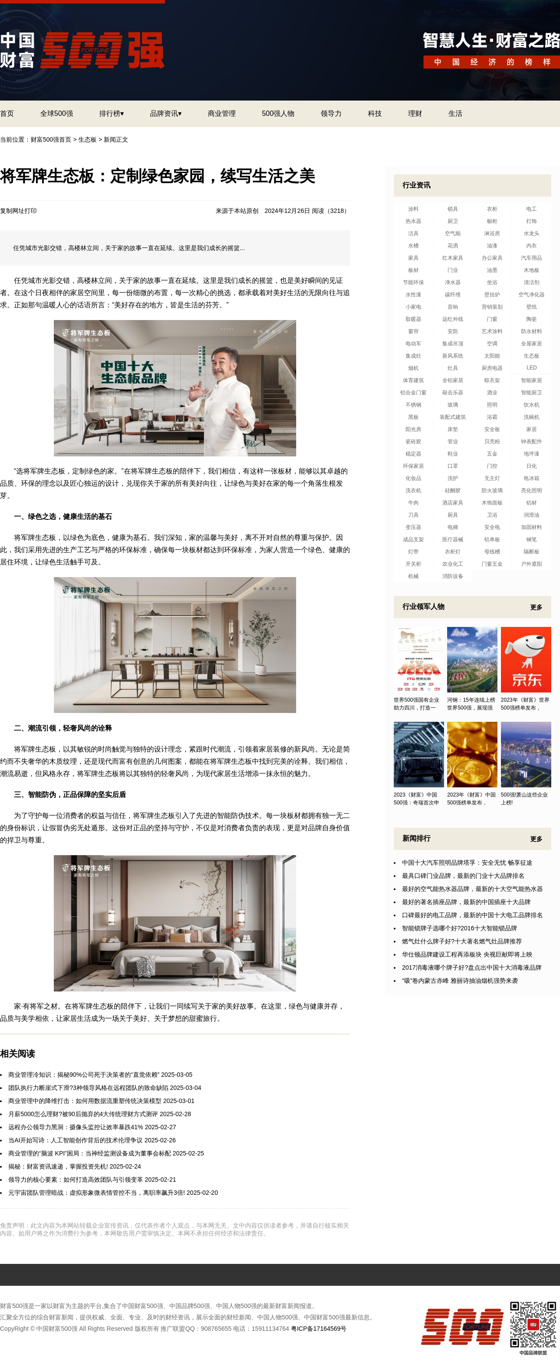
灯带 (413, 552)
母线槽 (492, 552)
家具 (413, 258)
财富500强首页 (51, 139)
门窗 (492, 319)
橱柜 (492, 221)
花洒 (453, 246)
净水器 (453, 282)
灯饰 (531, 221)
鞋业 (453, 454)
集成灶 (413, 356)
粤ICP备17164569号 (319, 1328)
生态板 (87, 139)
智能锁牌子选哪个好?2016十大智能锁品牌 (459, 928)
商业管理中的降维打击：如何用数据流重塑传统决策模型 (84, 1100)
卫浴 (492, 515)
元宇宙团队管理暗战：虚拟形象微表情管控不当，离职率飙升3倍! (96, 1192)
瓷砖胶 (413, 441)
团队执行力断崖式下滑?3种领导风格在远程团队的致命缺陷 (88, 1087)
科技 (375, 113)
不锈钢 (413, 405)
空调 (492, 344)
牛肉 (413, 503)
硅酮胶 (453, 490)
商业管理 (222, 113)
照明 (492, 405)
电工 (531, 209)
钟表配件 (531, 441)
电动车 (413, 344)
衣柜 (492, 209)
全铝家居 (452, 380)
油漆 (492, 246)
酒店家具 (452, 503)
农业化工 (452, 564)
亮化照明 (531, 490)
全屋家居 (531, 344)
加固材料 (531, 527)
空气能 (453, 233)
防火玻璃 (492, 490)
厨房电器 (492, 368)
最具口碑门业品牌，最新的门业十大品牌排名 (463, 875)
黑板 (413, 417)
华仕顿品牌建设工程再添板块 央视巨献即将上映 (467, 954)
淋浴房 (492, 233)
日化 (531, 466)
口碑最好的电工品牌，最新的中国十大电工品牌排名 (472, 915)
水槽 (413, 246)
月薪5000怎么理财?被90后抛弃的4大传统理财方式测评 (83, 1113)
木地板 (531, 270)
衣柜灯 (453, 552)
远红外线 (452, 319)
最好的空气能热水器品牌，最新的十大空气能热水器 (472, 888)
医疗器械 (452, 539)
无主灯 (492, 478)
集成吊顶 (452, 344)
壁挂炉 (492, 295)
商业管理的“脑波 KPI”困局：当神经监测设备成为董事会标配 (89, 1153)
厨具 (453, 515)
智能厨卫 (531, 393)
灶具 (453, 368)
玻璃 (453, 405)
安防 (453, 331)
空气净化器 (531, 295)
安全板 (492, 429)
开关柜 (413, 564)
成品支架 (413, 539)
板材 (413, 270)
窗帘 (413, 331)
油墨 (492, 270)
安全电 (492, 527)
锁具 (453, 209)
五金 (492, 454)
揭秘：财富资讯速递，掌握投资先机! (58, 1166)
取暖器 (413, 319)
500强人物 (278, 113)
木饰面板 (492, 503)
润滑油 (531, 515)
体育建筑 (413, 380)
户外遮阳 (531, 564)
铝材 (531, 503)
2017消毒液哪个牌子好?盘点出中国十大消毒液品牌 (472, 967)
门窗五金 (492, 564)
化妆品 (413, 478)
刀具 (413, 515)
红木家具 (452, 258)
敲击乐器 (452, 393)
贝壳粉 (492, 441)
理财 (415, 113)
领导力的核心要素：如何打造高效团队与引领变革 (75, 1179)
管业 (453, 441)
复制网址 (12, 210)
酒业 (492, 393)
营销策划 (492, 307)
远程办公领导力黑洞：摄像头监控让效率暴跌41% (75, 1127)
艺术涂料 (492, 331)
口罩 (453, 466)
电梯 (453, 527)
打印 (30, 210)
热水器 (413, 221)
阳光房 (413, 429)
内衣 (531, 246)
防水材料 (531, 331)
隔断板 (531, 552)
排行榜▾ (111, 113)
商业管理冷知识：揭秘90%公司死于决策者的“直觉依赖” (83, 1074)
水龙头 (531, 233)
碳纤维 (453, 295)
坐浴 (492, 282)
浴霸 (492, 417)
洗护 (453, 478)
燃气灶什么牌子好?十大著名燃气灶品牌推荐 (462, 941)
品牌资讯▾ (166, 113)
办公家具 (492, 258)
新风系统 (452, 356)
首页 (7, 113)
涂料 (413, 209)
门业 (453, 270)
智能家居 (531, 380)
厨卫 (453, 221)
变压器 (413, 527)
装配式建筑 (453, 417)
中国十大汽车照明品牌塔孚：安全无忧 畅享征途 (467, 862)
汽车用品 (531, 258)
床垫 (453, 429)
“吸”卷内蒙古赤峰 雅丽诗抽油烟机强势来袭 (460, 980)
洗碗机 (531, 417)
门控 (492, 466)
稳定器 (413, 454)
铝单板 (492, 539)
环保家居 (413, 466)
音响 (453, 307)
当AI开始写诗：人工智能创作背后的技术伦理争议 (75, 1140)
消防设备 (452, 576)
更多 (536, 607)
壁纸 (531, 307)
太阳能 (492, 356)
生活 (455, 113)
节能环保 (413, 282)
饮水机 (531, 405)
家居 (531, 429)
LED (532, 368)
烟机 (413, 368)
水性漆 (413, 295)
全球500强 (56, 113)
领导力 (331, 113)
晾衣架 (492, 380)
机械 (413, 576)
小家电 (413, 307)
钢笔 (531, 539)
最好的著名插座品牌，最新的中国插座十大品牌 (466, 901)
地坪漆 (531, 454)
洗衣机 (413, 490)
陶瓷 (531, 319)
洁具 (413, 233)
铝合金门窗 (413, 393)
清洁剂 (531, 282)
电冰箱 (531, 478)
